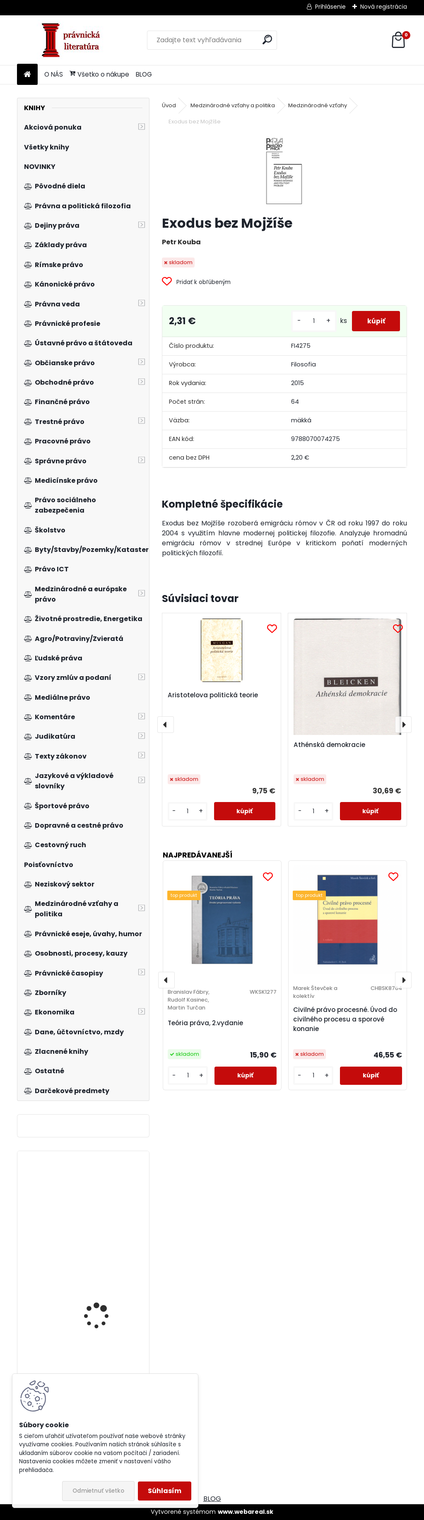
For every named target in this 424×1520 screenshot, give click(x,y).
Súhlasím (164, 1491)
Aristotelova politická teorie (213, 695)
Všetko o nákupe (99, 74)
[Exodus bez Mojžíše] (284, 171)
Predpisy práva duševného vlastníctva (105, 1293)
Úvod (169, 105)
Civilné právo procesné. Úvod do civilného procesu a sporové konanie (345, 1019)
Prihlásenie (330, 6)
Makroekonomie (94, 1372)
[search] (267, 39)
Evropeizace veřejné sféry (107, 1206)
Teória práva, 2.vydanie (205, 1023)
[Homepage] (27, 74)
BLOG (144, 74)
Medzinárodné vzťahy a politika (232, 105)
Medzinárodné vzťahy (317, 105)
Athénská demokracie (329, 744)
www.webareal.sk (245, 1512)
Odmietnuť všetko (98, 1491)
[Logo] (74, 40)
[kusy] (310, 321)
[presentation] (165, 724)
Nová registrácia (383, 6)
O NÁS (53, 74)
